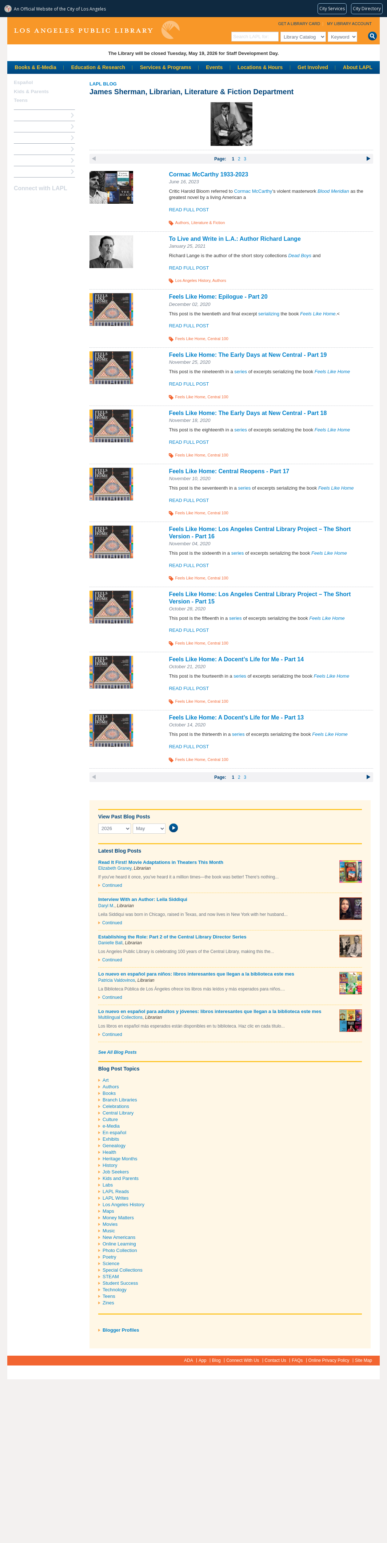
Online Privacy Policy (329, 1360)
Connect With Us (242, 1360)
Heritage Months (120, 1158)
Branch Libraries (120, 1100)
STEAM (111, 1276)
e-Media (111, 1126)
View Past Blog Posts (124, 817)
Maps (108, 1211)
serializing (268, 313)
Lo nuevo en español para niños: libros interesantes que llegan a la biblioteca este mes (196, 974)
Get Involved (313, 67)
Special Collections (123, 1270)
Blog (216, 1360)
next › (369, 158)
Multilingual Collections (120, 1017)
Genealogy (114, 1145)
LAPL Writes (116, 1198)
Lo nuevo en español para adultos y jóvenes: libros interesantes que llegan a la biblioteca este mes (209, 1011)
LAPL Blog (103, 84)
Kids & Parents (31, 91)
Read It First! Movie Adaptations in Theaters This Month (160, 862)
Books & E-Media (35, 67)
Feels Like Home (190, 338)
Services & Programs (165, 67)
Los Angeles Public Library (97, 30)
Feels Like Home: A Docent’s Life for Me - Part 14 (236, 659)
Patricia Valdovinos (116, 980)
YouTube (44, 202)
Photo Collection (120, 1250)
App (202, 1360)
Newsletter (57, 202)
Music (109, 1230)
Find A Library (29, 171)
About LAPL (357, 67)
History (110, 1165)
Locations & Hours (260, 67)
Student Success (120, 1283)
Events (214, 67)
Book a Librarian (32, 160)
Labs (108, 1185)
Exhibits (111, 1139)
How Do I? (25, 115)
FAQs (297, 1360)
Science (111, 1263)
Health (109, 1152)
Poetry (109, 1257)
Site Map (363, 1360)
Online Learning (119, 1244)
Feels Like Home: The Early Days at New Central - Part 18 (248, 413)
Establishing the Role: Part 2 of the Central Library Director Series (172, 937)
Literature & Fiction (208, 222)
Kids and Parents (121, 1178)
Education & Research (98, 67)
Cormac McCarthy (253, 191)
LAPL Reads (116, 1191)
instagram (31, 202)
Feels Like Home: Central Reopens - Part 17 (229, 471)
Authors (182, 222)
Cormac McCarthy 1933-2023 (208, 174)
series (240, 371)
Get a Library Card (299, 23)
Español (23, 82)
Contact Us (275, 1360)
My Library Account (349, 23)
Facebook (18, 202)
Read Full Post (189, 209)
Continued (112, 885)
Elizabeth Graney (114, 868)
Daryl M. (106, 905)
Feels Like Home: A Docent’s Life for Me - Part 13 (236, 717)
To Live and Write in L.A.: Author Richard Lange (234, 239)
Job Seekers (116, 1172)
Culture (110, 1119)
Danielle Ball (110, 942)
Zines (108, 1302)
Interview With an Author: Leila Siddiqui (142, 899)
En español (114, 1132)
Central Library (118, 1113)
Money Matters (118, 1217)
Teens (109, 1296)
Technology (115, 1289)
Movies (110, 1224)
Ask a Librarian (31, 149)
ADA (188, 1360)
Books (109, 1093)
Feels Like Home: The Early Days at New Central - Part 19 (248, 355)
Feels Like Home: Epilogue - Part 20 (218, 297)
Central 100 (217, 338)
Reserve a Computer (37, 137)
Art (106, 1080)
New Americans (119, 1237)
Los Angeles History (192, 280)
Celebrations (116, 1106)
